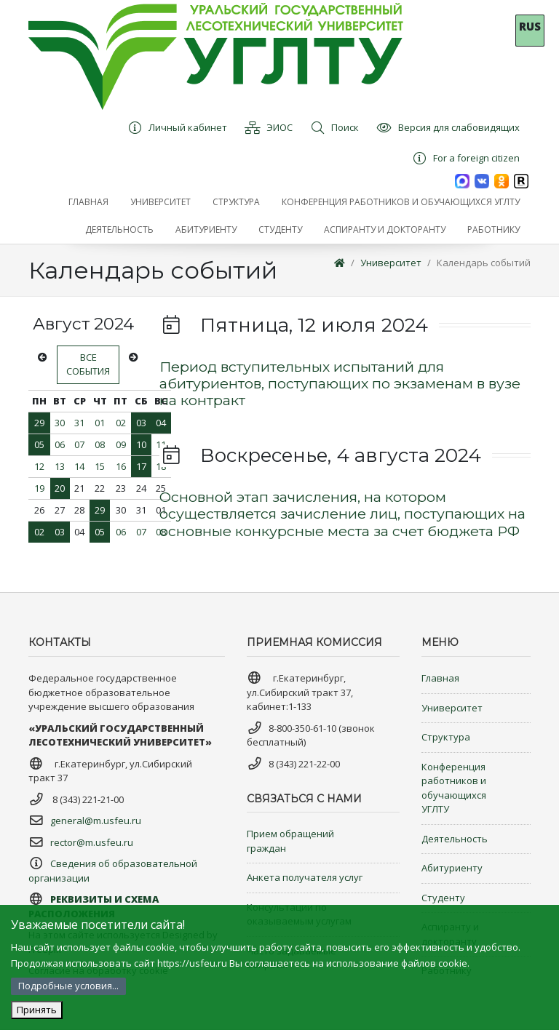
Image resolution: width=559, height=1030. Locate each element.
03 (141, 422)
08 (100, 444)
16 (121, 466)
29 (39, 422)
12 (39, 466)
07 (79, 444)
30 (60, 422)
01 (100, 422)
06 (60, 444)
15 (100, 466)
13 (60, 466)
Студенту (443, 897)
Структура (445, 736)
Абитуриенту (452, 867)
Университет (390, 262)
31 (79, 422)
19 (39, 488)
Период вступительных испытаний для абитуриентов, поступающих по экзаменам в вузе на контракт (339, 384)
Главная (440, 677)
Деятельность (454, 838)
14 (79, 466)
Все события (88, 364)
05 (39, 444)
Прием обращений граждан (290, 841)
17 (141, 466)
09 (121, 444)
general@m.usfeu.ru (95, 820)
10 (141, 444)
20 (60, 488)
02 (121, 422)
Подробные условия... (68, 985)
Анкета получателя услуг (304, 877)
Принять (37, 1009)
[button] (160, 202)
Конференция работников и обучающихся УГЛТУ (453, 788)
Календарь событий (484, 262)
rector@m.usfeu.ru (91, 842)
